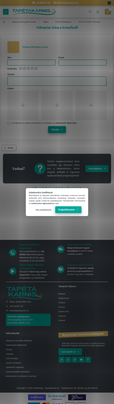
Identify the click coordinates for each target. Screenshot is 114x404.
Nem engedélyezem (44, 210)
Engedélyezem (66, 209)
